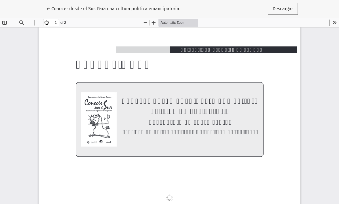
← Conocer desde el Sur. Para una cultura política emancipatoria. (113, 8)
